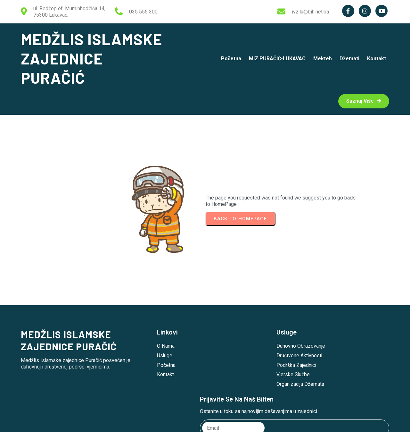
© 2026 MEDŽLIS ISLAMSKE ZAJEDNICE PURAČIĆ (205, 422)
